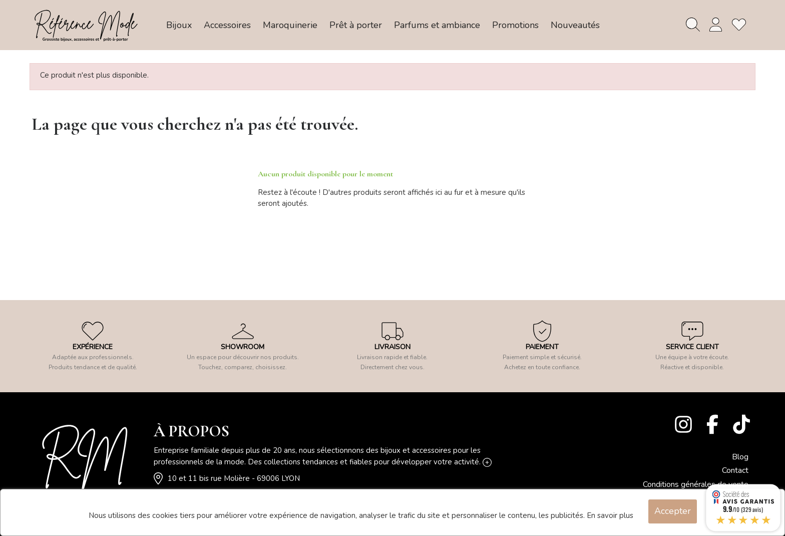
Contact (735, 470)
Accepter (672, 511)
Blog (740, 456)
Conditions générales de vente (695, 484)
